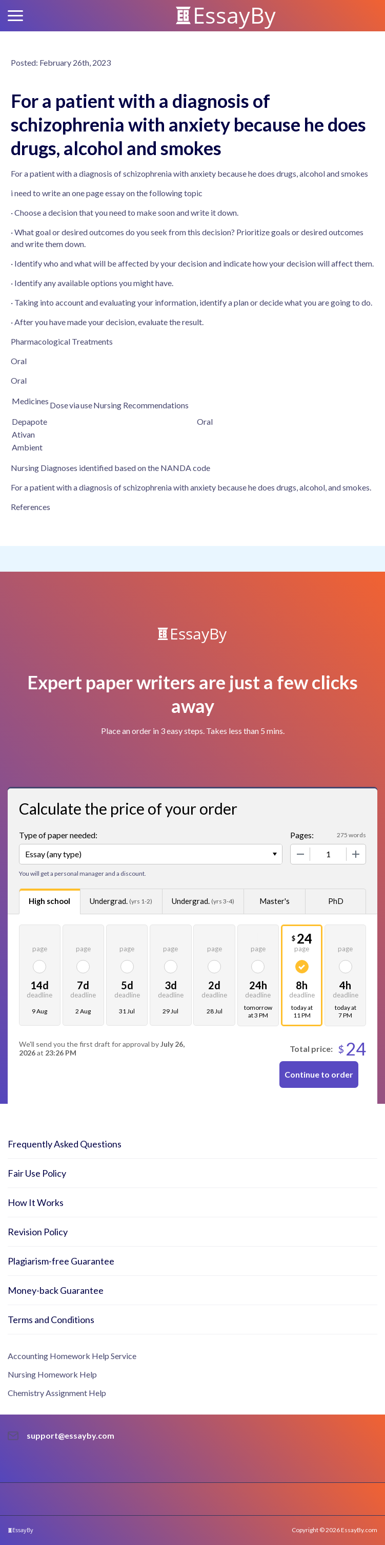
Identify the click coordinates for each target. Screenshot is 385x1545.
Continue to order (319, 1074)
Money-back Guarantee (56, 1290)
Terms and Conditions (51, 1319)
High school (49, 901)
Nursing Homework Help (52, 1374)
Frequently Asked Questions (64, 1144)
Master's (274, 901)
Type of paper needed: (58, 835)
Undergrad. (121, 901)
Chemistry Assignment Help (57, 1393)
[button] (15, 15)
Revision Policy (38, 1231)
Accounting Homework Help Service (72, 1356)
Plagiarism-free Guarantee (61, 1261)
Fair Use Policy (37, 1173)
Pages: (302, 835)
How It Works (36, 1202)
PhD (335, 901)
